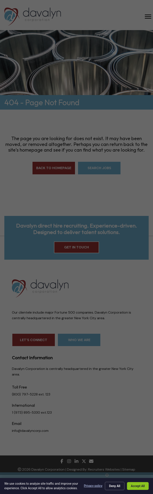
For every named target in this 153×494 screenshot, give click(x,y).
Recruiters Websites (104, 469)
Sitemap (128, 469)
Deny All (114, 486)
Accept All (138, 486)
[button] (53, 168)
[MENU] (148, 16)
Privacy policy (93, 486)
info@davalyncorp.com (30, 430)
